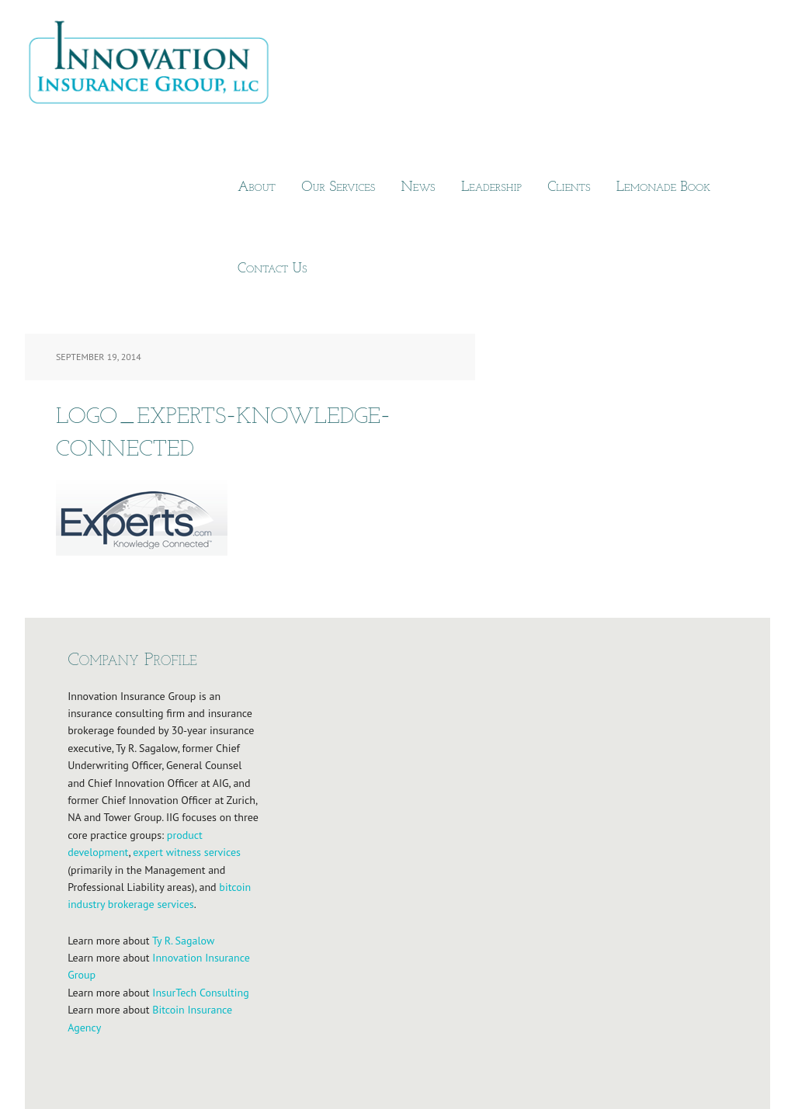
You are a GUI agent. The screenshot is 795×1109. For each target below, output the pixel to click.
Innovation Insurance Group (157, 66)
